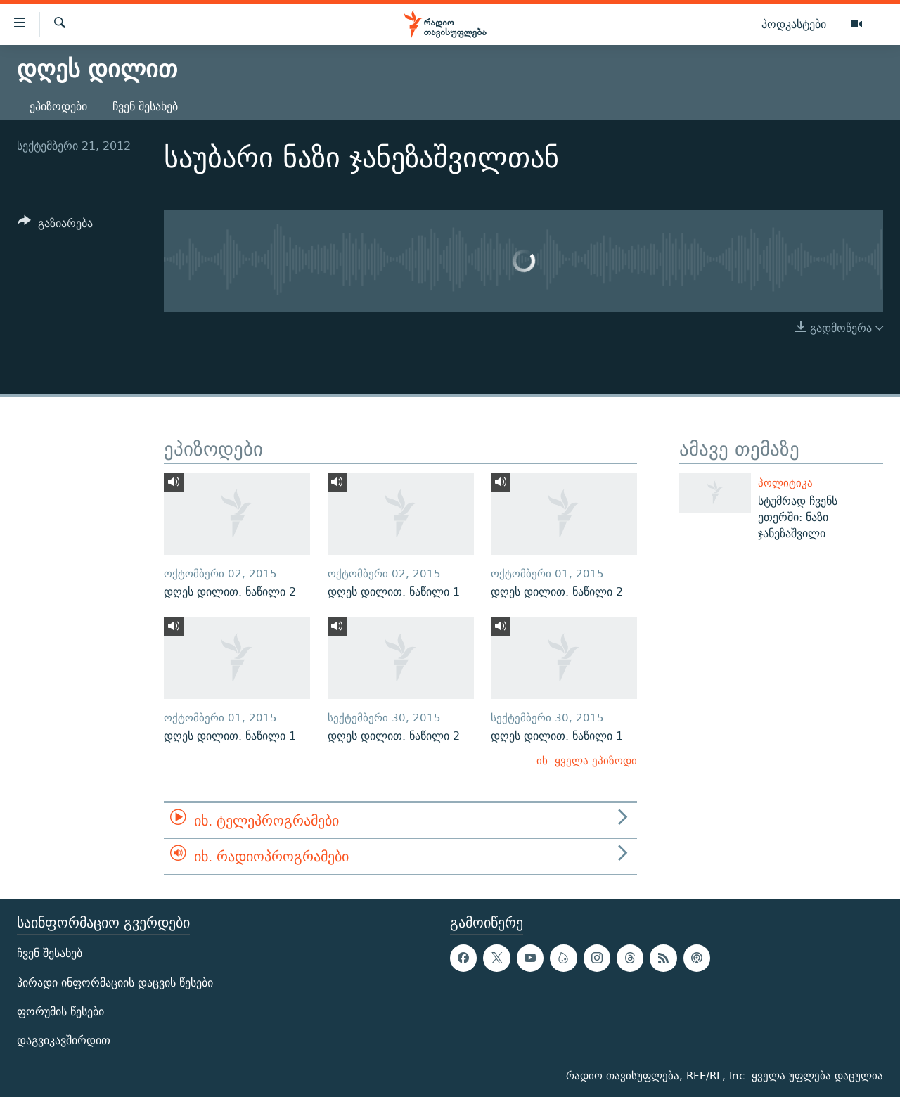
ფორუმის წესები (60, 1011)
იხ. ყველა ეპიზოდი (586, 760)
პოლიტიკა (785, 483)
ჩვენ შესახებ (145, 106)
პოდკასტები (793, 24)
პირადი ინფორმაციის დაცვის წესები (115, 983)
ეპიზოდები (58, 106)
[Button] (55, 225)
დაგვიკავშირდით (63, 1040)
